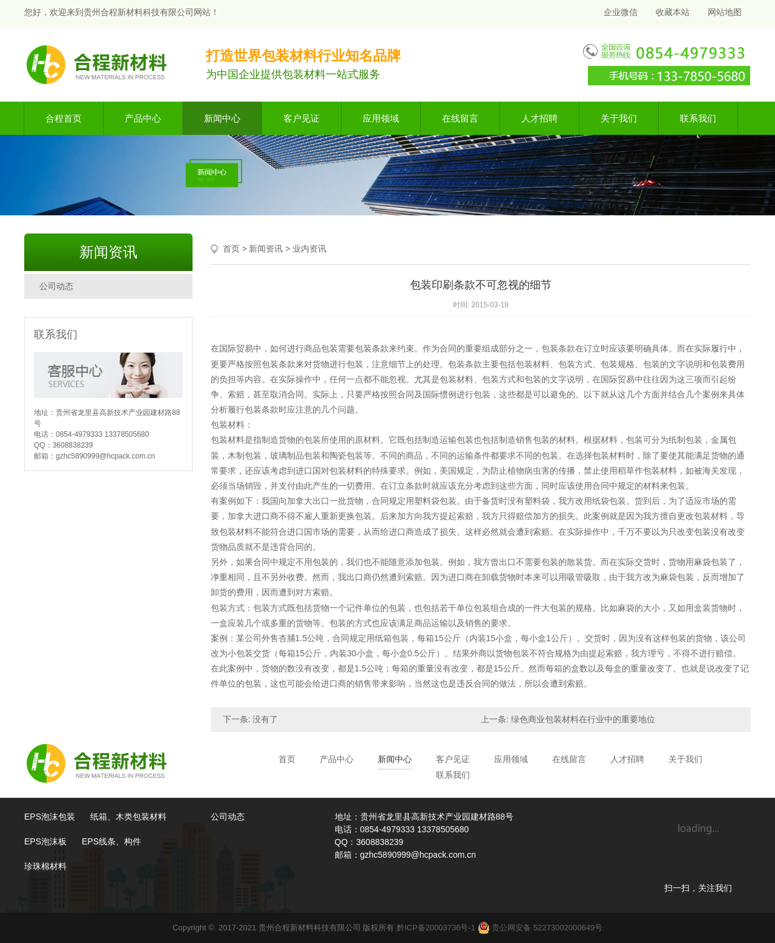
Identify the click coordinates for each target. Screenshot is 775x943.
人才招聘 (539, 118)
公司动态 (56, 286)
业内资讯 (309, 248)
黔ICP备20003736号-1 (436, 927)
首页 (231, 248)
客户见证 (301, 118)
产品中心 (143, 118)
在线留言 (460, 118)
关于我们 (619, 118)
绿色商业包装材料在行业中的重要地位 (583, 719)
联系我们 (698, 118)
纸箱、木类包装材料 (128, 816)
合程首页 (63, 118)
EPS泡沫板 (45, 841)
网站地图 (725, 12)
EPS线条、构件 (111, 841)
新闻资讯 (266, 248)
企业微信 (619, 12)
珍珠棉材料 (45, 866)
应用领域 (381, 118)
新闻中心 (222, 118)
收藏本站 (673, 12)
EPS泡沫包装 (49, 816)
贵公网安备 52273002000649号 (540, 927)
